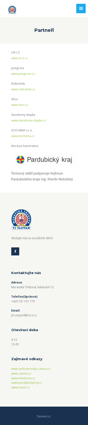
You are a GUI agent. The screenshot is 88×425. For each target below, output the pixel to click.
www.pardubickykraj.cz (26, 383)
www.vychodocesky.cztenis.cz (30, 369)
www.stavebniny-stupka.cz (28, 120)
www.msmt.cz (20, 387)
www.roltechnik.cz (23, 89)
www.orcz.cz (19, 58)
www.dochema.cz (22, 136)
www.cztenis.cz (21, 373)
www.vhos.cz (19, 105)
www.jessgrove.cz (23, 74)
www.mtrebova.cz (23, 378)
